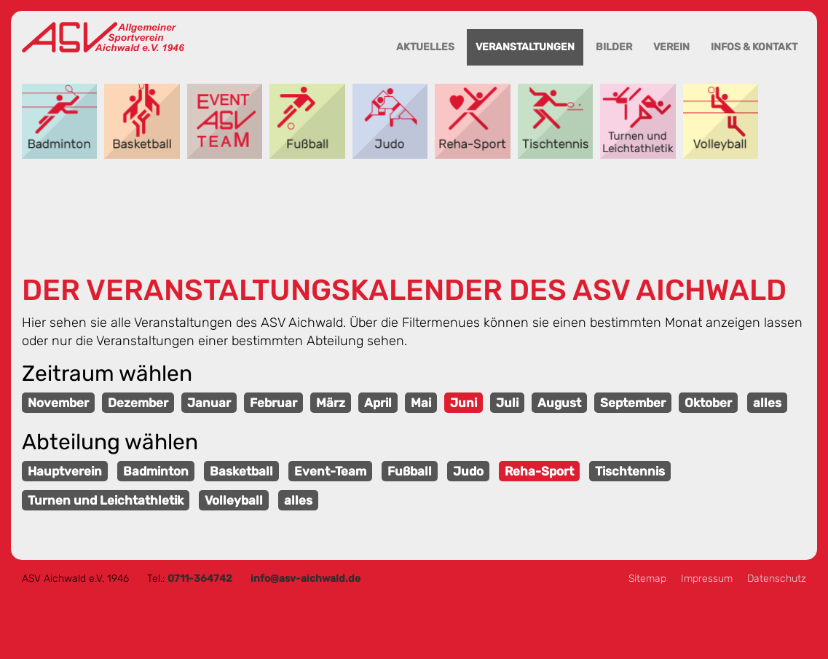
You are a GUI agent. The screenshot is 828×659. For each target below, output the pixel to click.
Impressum (707, 578)
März (330, 402)
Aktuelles (425, 47)
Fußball (306, 121)
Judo (389, 121)
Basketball (141, 121)
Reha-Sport (472, 121)
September (633, 402)
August (559, 402)
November (58, 402)
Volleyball (720, 121)
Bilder (614, 47)
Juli (507, 402)
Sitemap (647, 578)
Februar (273, 402)
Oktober (708, 402)
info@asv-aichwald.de (305, 578)
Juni (463, 402)
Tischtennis (555, 121)
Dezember (138, 402)
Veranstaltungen (525, 47)
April (378, 402)
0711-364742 (199, 578)
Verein (671, 47)
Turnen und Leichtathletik (637, 121)
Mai (421, 402)
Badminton (59, 121)
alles (767, 402)
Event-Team (224, 121)
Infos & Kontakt (754, 47)
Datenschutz (776, 578)
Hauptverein (65, 471)
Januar (209, 402)
